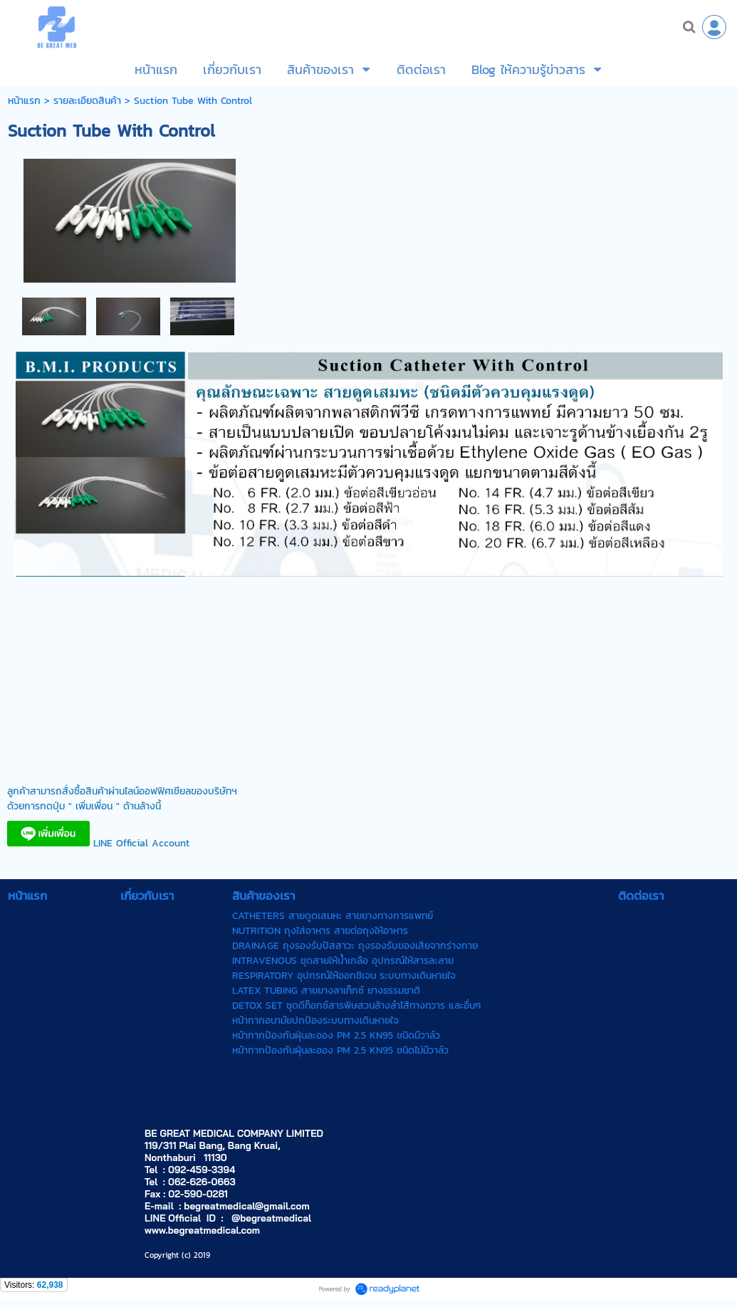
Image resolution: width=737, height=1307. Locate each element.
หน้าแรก (24, 100)
